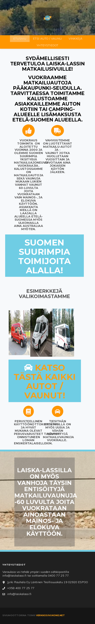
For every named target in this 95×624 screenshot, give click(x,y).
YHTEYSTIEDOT (47, 45)
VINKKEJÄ (75, 38)
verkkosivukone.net (50, 615)
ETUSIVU (19, 38)
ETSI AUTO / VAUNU (47, 38)
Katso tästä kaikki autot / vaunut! (44, 381)
